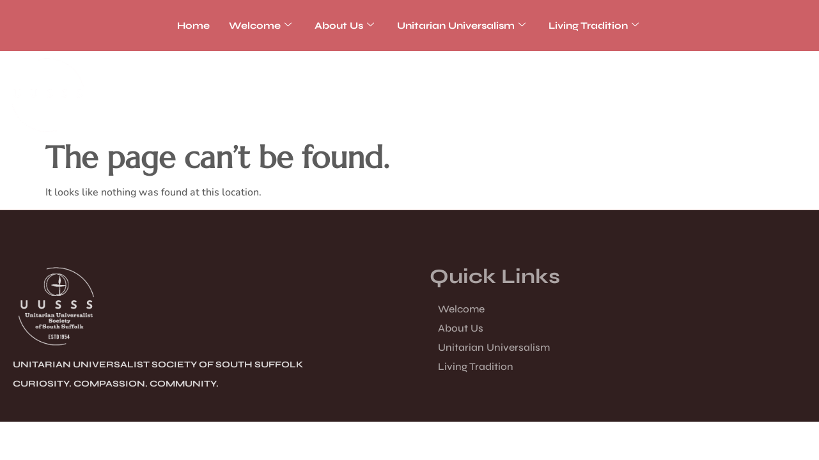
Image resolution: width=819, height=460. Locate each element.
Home (193, 25)
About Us (344, 25)
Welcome (260, 25)
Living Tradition (594, 25)
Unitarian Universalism (461, 25)
